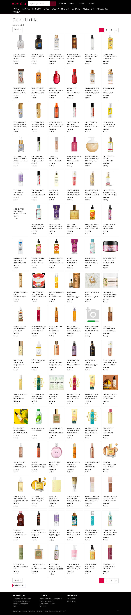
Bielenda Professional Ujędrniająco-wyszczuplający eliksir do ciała (55, 519)
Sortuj (17, 29)
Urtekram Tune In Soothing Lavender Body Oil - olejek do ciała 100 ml (73, 349)
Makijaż (26, 8)
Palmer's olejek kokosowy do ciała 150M (19, 313)
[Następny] (116, 30)
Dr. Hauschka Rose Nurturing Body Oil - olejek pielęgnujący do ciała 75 (109, 194)
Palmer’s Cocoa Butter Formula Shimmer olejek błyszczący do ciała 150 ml (38, 92)
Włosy (55, 8)
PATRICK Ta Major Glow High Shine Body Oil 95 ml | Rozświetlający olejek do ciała (92, 485)
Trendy (82, 3)
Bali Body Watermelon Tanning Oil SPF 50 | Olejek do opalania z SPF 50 (20, 519)
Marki (72, 3)
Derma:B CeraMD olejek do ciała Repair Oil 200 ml (92, 313)
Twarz (15, 8)
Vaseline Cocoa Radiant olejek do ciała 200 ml (19, 90)
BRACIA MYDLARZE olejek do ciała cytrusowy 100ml (92, 226)
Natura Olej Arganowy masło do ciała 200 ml (110, 279)
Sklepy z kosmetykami (21, 601)
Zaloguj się (71, 601)
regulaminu (60, 611)
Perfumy (36, 8)
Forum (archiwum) (47, 601)
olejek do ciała (18, 585)
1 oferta (15, 64)
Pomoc (15, 606)
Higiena (65, 8)
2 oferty (69, 166)
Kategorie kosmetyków (22, 599)
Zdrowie (17, 12)
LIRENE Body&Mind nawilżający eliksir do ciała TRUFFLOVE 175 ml (74, 262)
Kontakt (43, 606)
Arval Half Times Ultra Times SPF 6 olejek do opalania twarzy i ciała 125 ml (38, 519)
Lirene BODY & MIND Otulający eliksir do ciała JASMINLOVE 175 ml (55, 228)
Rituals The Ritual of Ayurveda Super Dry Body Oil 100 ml (74, 92)
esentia (19, 3)
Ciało (46, 8)
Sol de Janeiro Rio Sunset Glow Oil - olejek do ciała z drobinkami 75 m (110, 349)
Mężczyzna (88, 8)
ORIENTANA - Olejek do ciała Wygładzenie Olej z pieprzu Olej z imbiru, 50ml (56, 553)
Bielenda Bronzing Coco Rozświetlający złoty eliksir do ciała (73, 519)
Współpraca (71, 599)
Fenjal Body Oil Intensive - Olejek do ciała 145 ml (110, 517)
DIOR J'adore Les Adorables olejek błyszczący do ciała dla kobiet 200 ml (92, 160)
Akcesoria (102, 8)
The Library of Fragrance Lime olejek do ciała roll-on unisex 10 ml (38, 160)
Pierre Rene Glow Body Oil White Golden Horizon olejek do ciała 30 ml (92, 194)
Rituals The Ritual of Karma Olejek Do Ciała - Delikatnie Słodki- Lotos (56, 349)
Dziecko (76, 8)
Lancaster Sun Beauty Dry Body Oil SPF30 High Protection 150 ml (56, 126)
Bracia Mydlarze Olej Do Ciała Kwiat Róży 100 (38, 260)
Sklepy (91, 3)
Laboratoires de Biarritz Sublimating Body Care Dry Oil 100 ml (20, 383)
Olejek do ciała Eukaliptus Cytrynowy (91, 551)
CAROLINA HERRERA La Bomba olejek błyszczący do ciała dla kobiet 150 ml (38, 315)
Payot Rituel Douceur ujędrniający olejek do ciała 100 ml (109, 417)
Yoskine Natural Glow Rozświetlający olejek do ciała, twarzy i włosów (20, 281)
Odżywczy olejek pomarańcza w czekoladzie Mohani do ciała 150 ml (110, 383)
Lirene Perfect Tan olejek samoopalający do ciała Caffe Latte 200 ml (19, 451)
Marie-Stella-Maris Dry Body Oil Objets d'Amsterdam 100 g (92, 58)
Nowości (62, 3)
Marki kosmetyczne (20, 604)
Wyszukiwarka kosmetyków (50, 599)
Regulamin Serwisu (47, 604)
